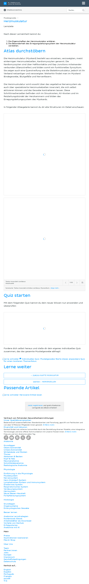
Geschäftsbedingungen (15, 559)
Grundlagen (9, 445)
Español (7, 572)
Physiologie (9, 469)
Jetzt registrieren (35, 405)
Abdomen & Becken (13, 456)
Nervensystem (11, 478)
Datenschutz (10, 561)
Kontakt (7, 555)
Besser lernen (10, 512)
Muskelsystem (11, 476)
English (7, 570)
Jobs (6, 553)
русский (7, 578)
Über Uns (8, 544)
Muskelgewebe (10, 18)
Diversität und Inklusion (15, 427)
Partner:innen (10, 550)
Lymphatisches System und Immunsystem (24, 482)
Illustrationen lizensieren (16, 538)
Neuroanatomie (11, 461)
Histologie (9, 500)
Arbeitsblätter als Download (17, 521)
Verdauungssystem (13, 489)
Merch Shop (9, 540)
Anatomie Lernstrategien (16, 516)
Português (9, 574)
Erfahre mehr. (49, 425)
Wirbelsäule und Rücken (15, 452)
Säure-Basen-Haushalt (14, 493)
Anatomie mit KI (12, 527)
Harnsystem (10, 491)
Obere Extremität (12, 448)
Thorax (7, 454)
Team (6, 548)
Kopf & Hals (9, 459)
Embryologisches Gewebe (16, 508)
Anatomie (8, 441)
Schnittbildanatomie (14, 463)
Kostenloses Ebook (13, 519)
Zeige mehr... (55, 288)
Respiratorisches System (16, 487)
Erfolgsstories (11, 525)
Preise (7, 536)
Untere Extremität (13, 450)
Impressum (9, 557)
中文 (5, 581)
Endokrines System (13, 485)
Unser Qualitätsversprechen (17, 420)
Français (8, 576)
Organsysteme (11, 506)
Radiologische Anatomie (15, 465)
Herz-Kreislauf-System (15, 480)
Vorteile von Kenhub (14, 523)
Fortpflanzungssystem (15, 496)
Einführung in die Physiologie (18, 473)
